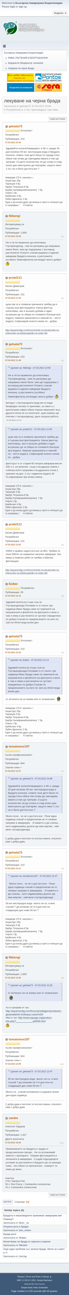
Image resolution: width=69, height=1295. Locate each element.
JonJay (23, 1256)
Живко (22, 1237)
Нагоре (7, 1202)
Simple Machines (44, 1280)
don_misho (25, 1230)
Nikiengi (14, 215)
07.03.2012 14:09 (13, 1064)
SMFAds (27, 1284)
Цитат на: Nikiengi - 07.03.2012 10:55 (30, 368)
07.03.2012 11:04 (13, 298)
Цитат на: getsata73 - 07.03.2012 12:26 (31, 985)
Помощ (20, 1277)
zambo (13, 1118)
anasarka (37, 63)
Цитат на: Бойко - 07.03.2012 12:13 (30, 660)
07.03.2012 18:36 (13, 1142)
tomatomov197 (19, 746)
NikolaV (23, 1245)
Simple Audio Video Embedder (34, 1287)
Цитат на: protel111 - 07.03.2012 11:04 (31, 429)
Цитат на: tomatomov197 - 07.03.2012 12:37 (34, 876)
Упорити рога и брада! (16, 1226)
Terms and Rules (33, 1277)
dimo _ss (24, 1222)
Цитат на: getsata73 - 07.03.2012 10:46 (31, 778)
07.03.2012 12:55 (13, 978)
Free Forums (39, 1284)
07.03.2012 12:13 (13, 596)
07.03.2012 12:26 (13, 652)
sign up (23, 6)
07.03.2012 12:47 (13, 868)
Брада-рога (9, 1234)
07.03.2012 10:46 (13, 142)
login (12, 6)
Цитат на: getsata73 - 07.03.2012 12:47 (31, 1071)
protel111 (15, 277)
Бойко (13, 583)
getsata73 (15, 126)
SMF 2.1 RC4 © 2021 (26, 1280)
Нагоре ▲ (47, 1277)
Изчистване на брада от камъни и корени (26, 1241)
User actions (57, 119)
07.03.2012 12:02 (13, 544)
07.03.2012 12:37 (13, 771)
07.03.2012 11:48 (13, 360)
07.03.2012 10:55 (13, 236)
